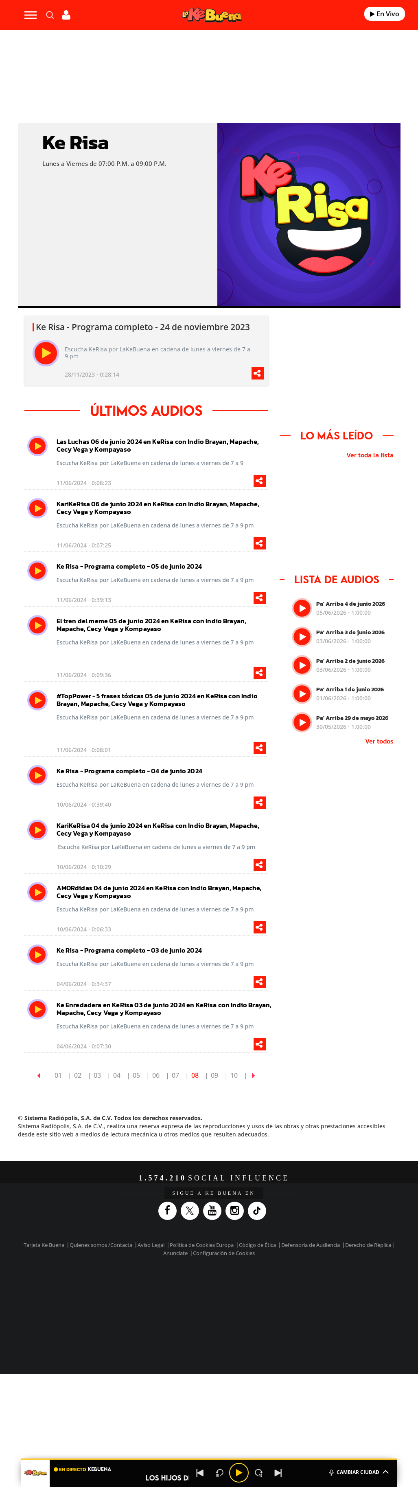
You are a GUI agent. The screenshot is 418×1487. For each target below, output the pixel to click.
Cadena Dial (265, 1298)
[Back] (200, 1473)
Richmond (118, 1310)
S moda (267, 1310)
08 (195, 1075)
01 (58, 1075)
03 (97, 1075)
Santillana (200, 1286)
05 (136, 1075)
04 (116, 1075)
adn (331, 1286)
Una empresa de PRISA (51, 1292)
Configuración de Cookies (224, 1253)
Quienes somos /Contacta (101, 1245)
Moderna (158, 1310)
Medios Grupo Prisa (51, 1312)
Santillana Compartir (243, 1286)
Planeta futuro (325, 1298)
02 (77, 1075)
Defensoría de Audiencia (310, 1245)
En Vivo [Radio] (384, 13)
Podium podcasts (198, 1310)
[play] (46, 353)
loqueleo (303, 1310)
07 (175, 1075)
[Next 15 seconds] (258, 1473)
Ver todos (379, 741)
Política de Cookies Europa (202, 1245)
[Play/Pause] (239, 1473)
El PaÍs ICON (233, 1310)
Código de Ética (257, 1245)
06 (156, 1075)
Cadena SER (279, 1286)
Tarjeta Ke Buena (44, 1245)
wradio (203, 1298)
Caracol (361, 1286)
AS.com (304, 1286)
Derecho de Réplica (368, 1245)
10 (234, 1075)
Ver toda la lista (370, 455)
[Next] (278, 1473)
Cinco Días (234, 1298)
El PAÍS (123, 1286)
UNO (179, 1298)
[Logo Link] (212, 15)
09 (214, 1075)
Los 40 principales (162, 1286)
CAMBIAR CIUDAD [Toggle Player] (358, 1471)
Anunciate (175, 1253)
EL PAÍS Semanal (295, 1298)
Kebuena (354, 1298)
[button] (209, 1459)
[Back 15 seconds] (219, 1473)
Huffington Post (134, 1298)
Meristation (342, 1310)
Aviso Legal (151, 1245)
